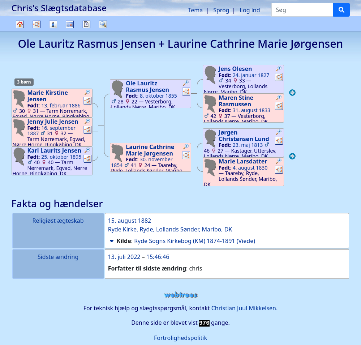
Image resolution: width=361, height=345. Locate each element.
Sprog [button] (221, 10)
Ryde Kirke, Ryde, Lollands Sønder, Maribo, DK (170, 229)
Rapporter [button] (86, 24)
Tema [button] (195, 10)
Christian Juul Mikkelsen (243, 308)
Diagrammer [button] (36, 24)
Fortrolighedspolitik (180, 338)
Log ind (250, 10)
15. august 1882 (129, 221)
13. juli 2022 (124, 257)
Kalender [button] (70, 24)
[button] (87, 93)
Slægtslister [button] (53, 24)
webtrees (181, 295)
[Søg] (341, 10)
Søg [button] (103, 24)
